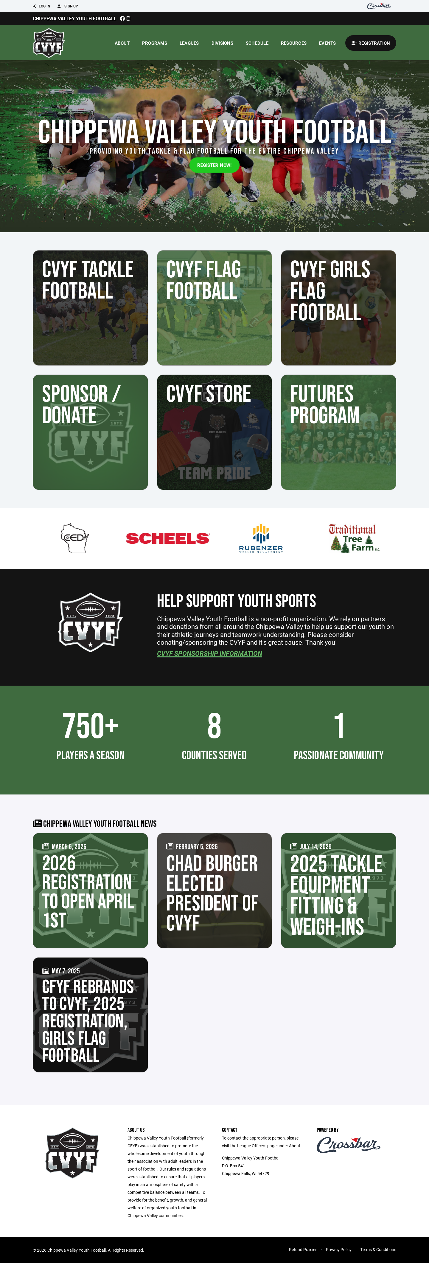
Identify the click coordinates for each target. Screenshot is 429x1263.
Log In (41, 6)
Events (327, 43)
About (122, 43)
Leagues (189, 43)
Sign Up (67, 6)
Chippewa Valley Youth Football (74, 18)
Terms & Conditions (378, 1249)
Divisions (222, 43)
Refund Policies (303, 1249)
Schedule (257, 43)
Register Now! (214, 165)
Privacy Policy (339, 1249)
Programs (154, 43)
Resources (294, 43)
